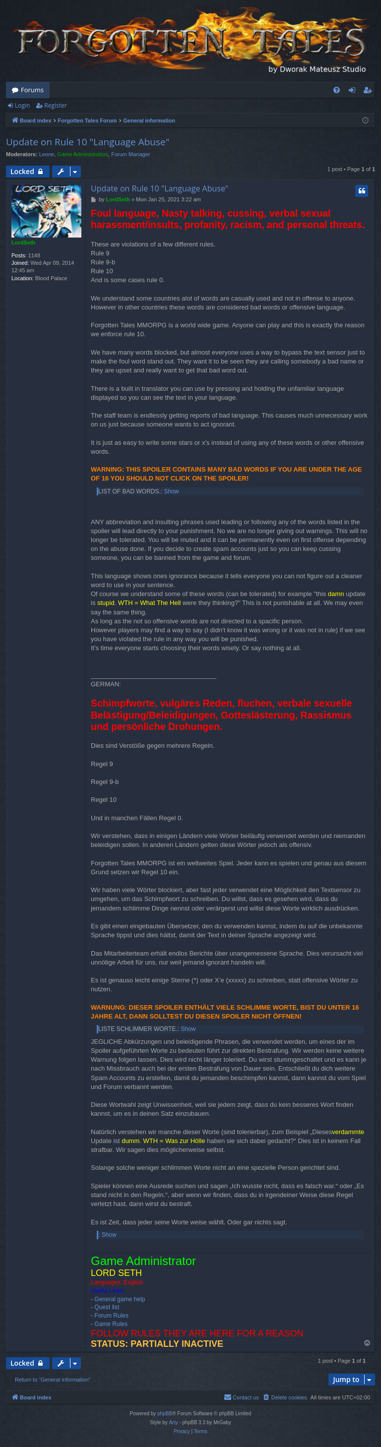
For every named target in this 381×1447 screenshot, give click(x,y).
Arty (173, 1422)
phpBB (164, 1413)
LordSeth (23, 242)
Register (55, 105)
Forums (32, 89)
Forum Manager (130, 154)
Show (171, 491)
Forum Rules (111, 1315)
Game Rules (110, 1324)
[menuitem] (336, 90)
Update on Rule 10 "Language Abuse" (87, 141)
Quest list (106, 1307)
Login (22, 105)
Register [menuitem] (369, 91)
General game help (119, 1299)
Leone (47, 154)
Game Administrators (82, 154)
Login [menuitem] (354, 91)
